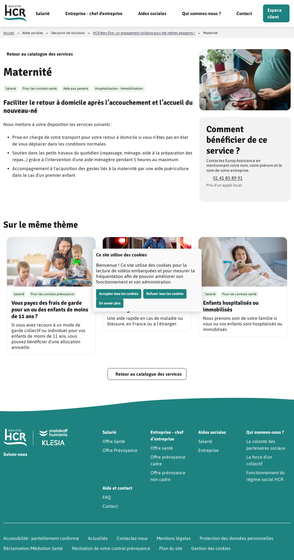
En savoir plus (109, 303)
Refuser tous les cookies (164, 294)
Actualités (98, 538)
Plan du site (170, 548)
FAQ (106, 497)
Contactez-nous (132, 538)
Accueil (8, 33)
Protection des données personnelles (236, 538)
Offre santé (161, 448)
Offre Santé (113, 441)
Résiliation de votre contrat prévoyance (111, 548)
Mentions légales (174, 538)
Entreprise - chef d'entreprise (94, 13)
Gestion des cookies (211, 548)
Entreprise (208, 450)
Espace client (274, 13)
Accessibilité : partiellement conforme (41, 538)
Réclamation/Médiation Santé (33, 548)
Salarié (43, 13)
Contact (244, 13)
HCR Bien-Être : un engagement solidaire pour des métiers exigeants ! (144, 33)
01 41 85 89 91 (228, 177)
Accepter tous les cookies (118, 294)
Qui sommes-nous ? (201, 13)
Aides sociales (152, 13)
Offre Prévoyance (119, 450)
